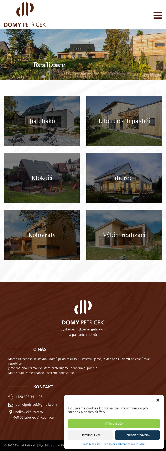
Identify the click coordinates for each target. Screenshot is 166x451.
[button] (158, 400)
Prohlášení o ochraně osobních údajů (124, 444)
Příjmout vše (114, 423)
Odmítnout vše (91, 435)
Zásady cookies (91, 444)
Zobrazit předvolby (137, 435)
